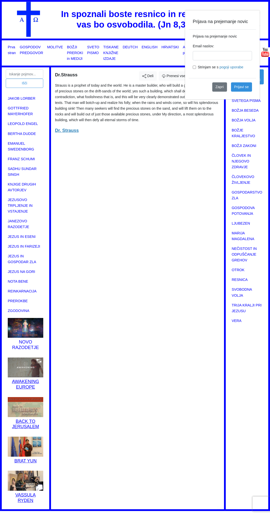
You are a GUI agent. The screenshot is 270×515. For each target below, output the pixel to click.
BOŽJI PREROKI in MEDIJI (75, 53)
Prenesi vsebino (177, 76)
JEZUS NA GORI (21, 272)
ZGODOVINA (18, 311)
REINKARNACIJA (22, 291)
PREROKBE (18, 301)
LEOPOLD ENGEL (23, 124)
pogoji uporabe (231, 67)
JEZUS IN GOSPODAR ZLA (22, 259)
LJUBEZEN (241, 223)
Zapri (220, 87)
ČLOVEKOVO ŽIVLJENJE (243, 180)
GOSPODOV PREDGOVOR (31, 50)
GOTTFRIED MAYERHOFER (20, 111)
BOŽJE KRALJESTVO (243, 133)
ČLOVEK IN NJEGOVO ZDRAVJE (241, 161)
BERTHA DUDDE (22, 134)
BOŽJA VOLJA (244, 120)
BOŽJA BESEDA (245, 110)
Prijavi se (241, 87)
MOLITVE (55, 47)
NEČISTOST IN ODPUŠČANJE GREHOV (244, 254)
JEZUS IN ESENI (22, 237)
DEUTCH (130, 47)
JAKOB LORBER (21, 98)
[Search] (24, 74)
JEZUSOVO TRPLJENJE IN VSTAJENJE (20, 205)
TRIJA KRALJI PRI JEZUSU (247, 308)
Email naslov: (203, 46)
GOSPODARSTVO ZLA (247, 195)
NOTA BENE (18, 281)
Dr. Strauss (67, 130)
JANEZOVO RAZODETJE (18, 224)
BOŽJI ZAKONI (244, 146)
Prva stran (12, 50)
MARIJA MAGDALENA (243, 236)
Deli (148, 76)
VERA (237, 321)
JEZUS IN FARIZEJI (24, 246)
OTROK (238, 270)
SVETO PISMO (93, 50)
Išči (24, 83)
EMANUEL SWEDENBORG (21, 146)
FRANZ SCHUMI (21, 159)
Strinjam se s (220, 67)
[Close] (252, 18)
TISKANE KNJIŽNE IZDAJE (111, 53)
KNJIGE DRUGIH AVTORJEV (22, 187)
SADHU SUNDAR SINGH (22, 172)
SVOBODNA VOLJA (242, 292)
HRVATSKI (170, 47)
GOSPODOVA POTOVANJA (243, 211)
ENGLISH (150, 47)
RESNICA (240, 280)
